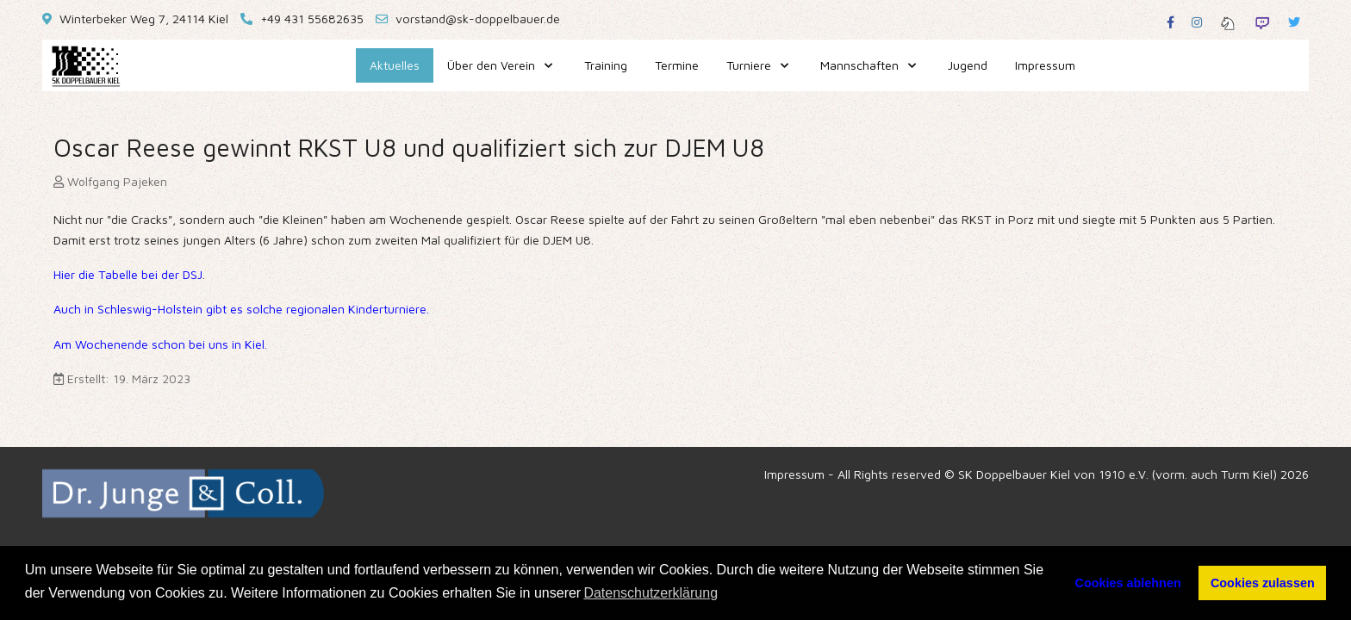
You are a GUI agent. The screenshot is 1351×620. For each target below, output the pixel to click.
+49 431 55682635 (312, 18)
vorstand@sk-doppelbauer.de (477, 18)
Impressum (794, 474)
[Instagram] (1197, 22)
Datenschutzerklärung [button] (650, 593)
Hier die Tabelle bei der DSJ (127, 274)
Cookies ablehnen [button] (1128, 583)
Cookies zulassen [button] (1263, 583)
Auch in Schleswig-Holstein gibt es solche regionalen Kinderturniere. (241, 308)
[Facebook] (1170, 22)
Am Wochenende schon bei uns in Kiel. (160, 344)
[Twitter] (1294, 22)
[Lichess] (1227, 22)
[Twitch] (1262, 22)
